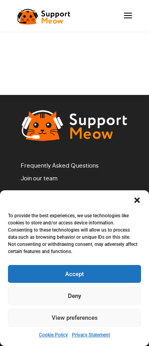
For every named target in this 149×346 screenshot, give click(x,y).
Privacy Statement (91, 335)
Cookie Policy (53, 335)
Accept (74, 274)
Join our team (39, 179)
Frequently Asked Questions (60, 166)
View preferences (75, 317)
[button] (137, 200)
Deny (74, 296)
